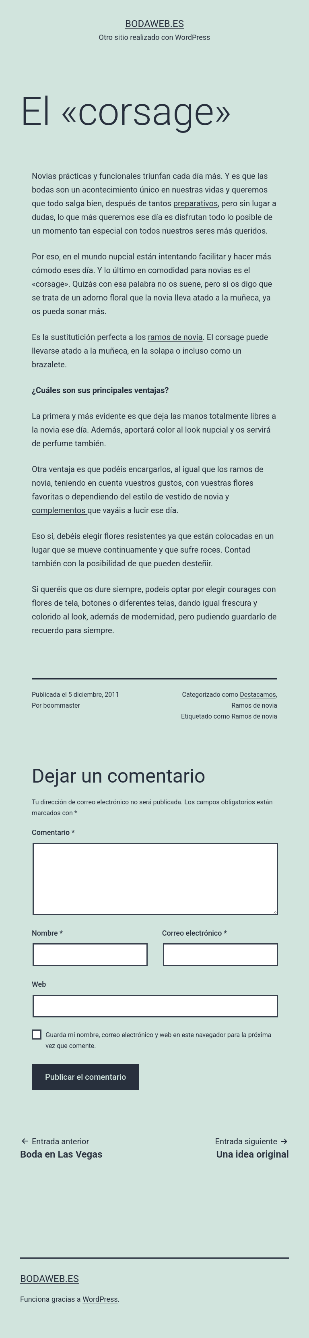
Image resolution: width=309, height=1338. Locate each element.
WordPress (99, 1299)
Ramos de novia (254, 705)
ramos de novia (175, 337)
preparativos (195, 203)
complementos (59, 510)
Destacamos (258, 694)
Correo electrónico (194, 933)
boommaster (61, 705)
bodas (44, 190)
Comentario (53, 832)
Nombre (47, 933)
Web (39, 984)
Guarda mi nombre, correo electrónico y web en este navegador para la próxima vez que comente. (158, 1040)
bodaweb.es (154, 23)
